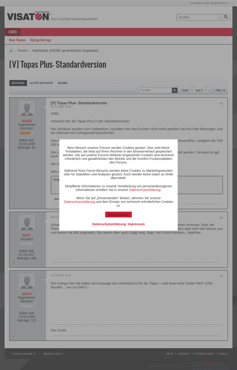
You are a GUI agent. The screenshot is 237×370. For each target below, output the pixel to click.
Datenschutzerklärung (144, 190)
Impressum (136, 224)
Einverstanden (118, 214)
